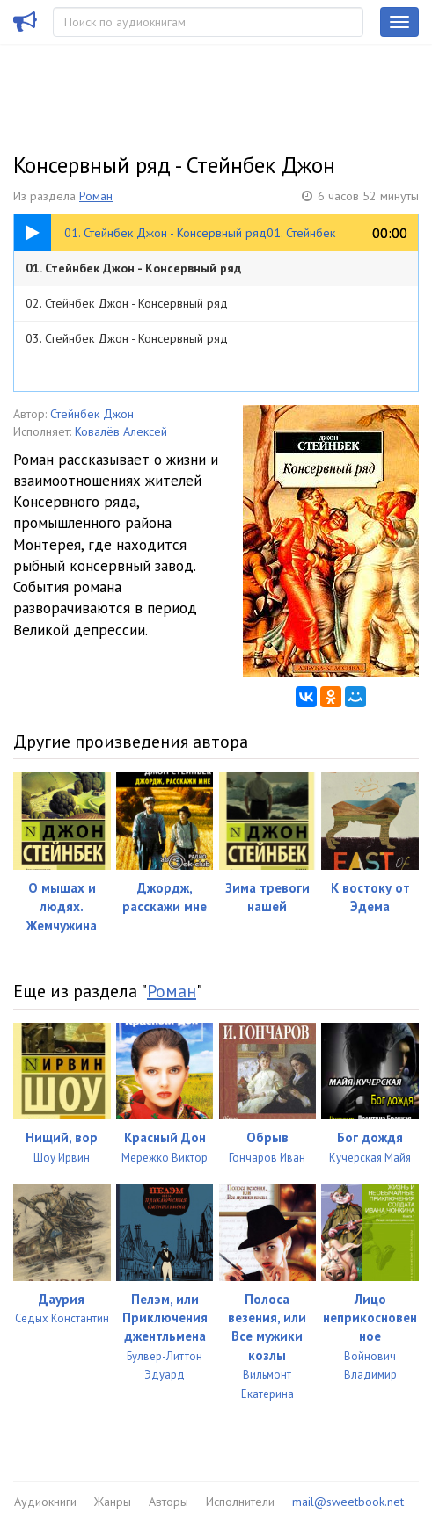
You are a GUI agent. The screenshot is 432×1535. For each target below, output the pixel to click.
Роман (96, 196)
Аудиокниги (45, 1502)
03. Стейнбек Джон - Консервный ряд (127, 338)
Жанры (112, 1502)
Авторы (168, 1502)
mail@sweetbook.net (348, 1502)
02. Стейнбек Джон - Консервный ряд (127, 303)
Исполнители (240, 1502)
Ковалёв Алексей (121, 431)
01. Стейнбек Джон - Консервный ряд (133, 268)
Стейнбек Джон (92, 414)
